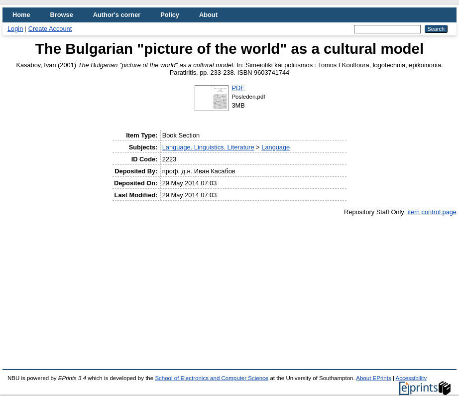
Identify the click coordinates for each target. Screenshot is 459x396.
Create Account (50, 28)
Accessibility (411, 378)
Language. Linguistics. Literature (208, 147)
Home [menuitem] (21, 14)
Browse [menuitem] (61, 14)
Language (275, 147)
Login (15, 28)
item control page (432, 212)
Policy (169, 14)
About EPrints (373, 378)
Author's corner (116, 14)
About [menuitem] (208, 14)
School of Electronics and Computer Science (211, 378)
